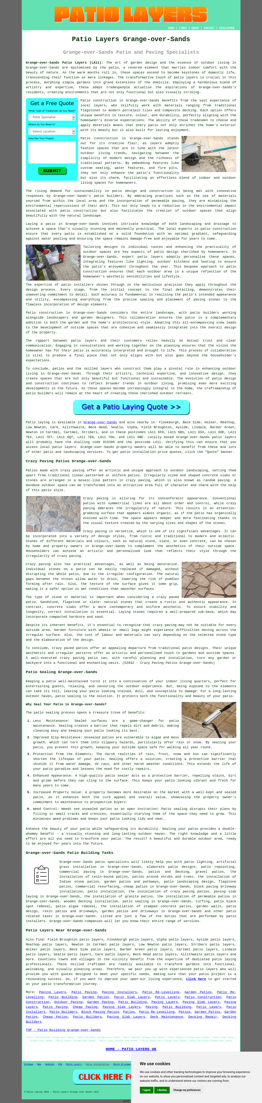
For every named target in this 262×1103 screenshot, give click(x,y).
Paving (151, 1007)
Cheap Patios (55, 1017)
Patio (31, 422)
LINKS (183, 28)
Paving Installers (119, 992)
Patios (129, 1012)
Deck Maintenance (166, 1017)
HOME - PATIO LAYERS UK (131, 1049)
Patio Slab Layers (132, 997)
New (39, 1064)
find (40, 939)
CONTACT (209, 28)
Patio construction (99, 138)
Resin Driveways (123, 1064)
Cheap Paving (85, 1007)
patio (69, 234)
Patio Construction (203, 997)
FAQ (60, 1064)
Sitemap (28, 1064)
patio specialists (112, 862)
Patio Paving (84, 992)
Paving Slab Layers (201, 1002)
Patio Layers (167, 997)
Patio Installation (97, 1064)
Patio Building (62, 997)
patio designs (195, 648)
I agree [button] (147, 1090)
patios (58, 368)
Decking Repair (202, 1017)
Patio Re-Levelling (160, 992)
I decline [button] (162, 1090)
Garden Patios (198, 992)
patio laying (224, 959)
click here (196, 979)
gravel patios (210, 872)
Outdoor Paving (68, 1002)
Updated (49, 1064)
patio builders (108, 196)
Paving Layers (52, 992)
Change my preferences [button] (187, 1090)
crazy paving (69, 556)
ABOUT (195, 28)
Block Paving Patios (100, 1012)
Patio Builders (63, 1012)
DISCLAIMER (226, 28)
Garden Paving (100, 1002)
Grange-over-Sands (100, 422)
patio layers (186, 77)
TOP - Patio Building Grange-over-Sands (63, 1030)
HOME (171, 28)
